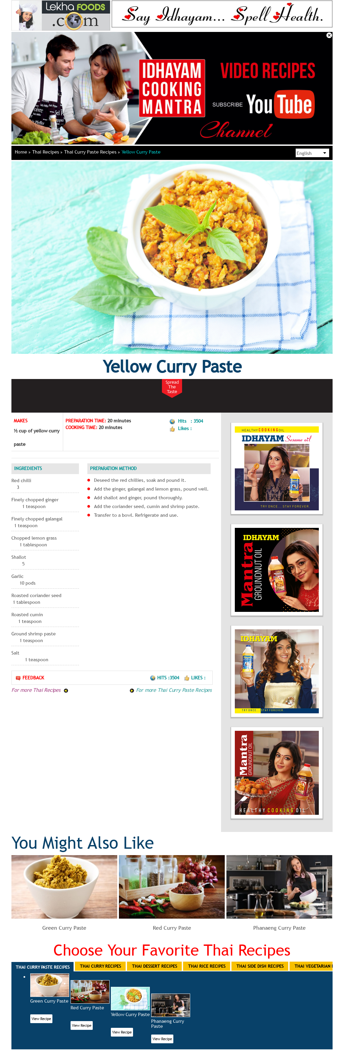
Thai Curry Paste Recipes (92, 152)
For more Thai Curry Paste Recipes (170, 689)
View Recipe (41, 1018)
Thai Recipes (47, 152)
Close (329, 35)
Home (23, 152)
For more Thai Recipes (40, 689)
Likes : (195, 678)
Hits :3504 (165, 678)
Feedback (29, 678)
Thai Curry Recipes (100, 966)
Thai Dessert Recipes (154, 966)
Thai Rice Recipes (206, 966)
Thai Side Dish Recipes (260, 966)
